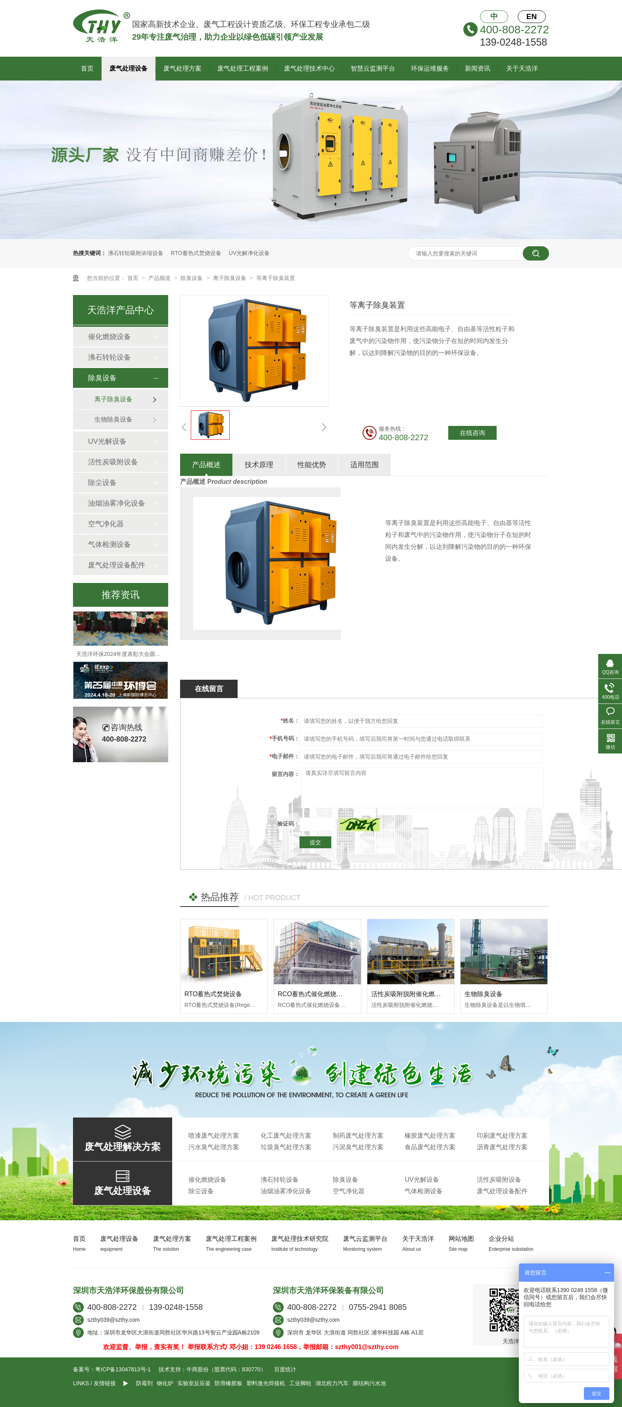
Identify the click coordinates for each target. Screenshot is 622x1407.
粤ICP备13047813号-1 (123, 1369)
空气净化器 (106, 524)
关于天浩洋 (522, 68)
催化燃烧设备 (109, 337)
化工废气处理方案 (286, 1135)
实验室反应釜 (194, 1383)
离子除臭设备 (230, 278)
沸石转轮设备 (109, 357)
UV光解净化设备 (249, 253)
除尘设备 (102, 483)
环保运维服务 (430, 68)
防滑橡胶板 (228, 1383)
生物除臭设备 (484, 994)
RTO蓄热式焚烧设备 (196, 253)
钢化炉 (165, 1383)
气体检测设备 (109, 544)
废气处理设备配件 (116, 565)
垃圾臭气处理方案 (286, 1147)
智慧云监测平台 (373, 68)
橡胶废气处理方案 (430, 1135)
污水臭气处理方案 (213, 1147)
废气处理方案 (182, 68)
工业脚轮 (300, 1383)
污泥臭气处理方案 (358, 1147)
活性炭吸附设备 (113, 462)
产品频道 (160, 278)
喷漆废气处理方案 (213, 1135)
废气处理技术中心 (309, 68)
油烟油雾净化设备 (116, 503)
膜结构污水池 (369, 1383)
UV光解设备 (107, 441)
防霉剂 (144, 1383)
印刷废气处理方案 (502, 1135)
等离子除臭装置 (275, 278)
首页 (87, 68)
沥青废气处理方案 (502, 1147)
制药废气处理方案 (358, 1135)
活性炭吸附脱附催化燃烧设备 (412, 994)
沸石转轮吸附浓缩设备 (135, 253)
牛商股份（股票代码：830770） (226, 1369)
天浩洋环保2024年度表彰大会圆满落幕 (124, 657)
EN (531, 16)
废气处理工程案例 (242, 68)
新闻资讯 (477, 68)
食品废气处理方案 (430, 1147)
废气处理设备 (128, 68)
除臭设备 (192, 278)
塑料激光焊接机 (265, 1383)
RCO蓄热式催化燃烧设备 (313, 994)
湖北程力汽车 (332, 1383)
